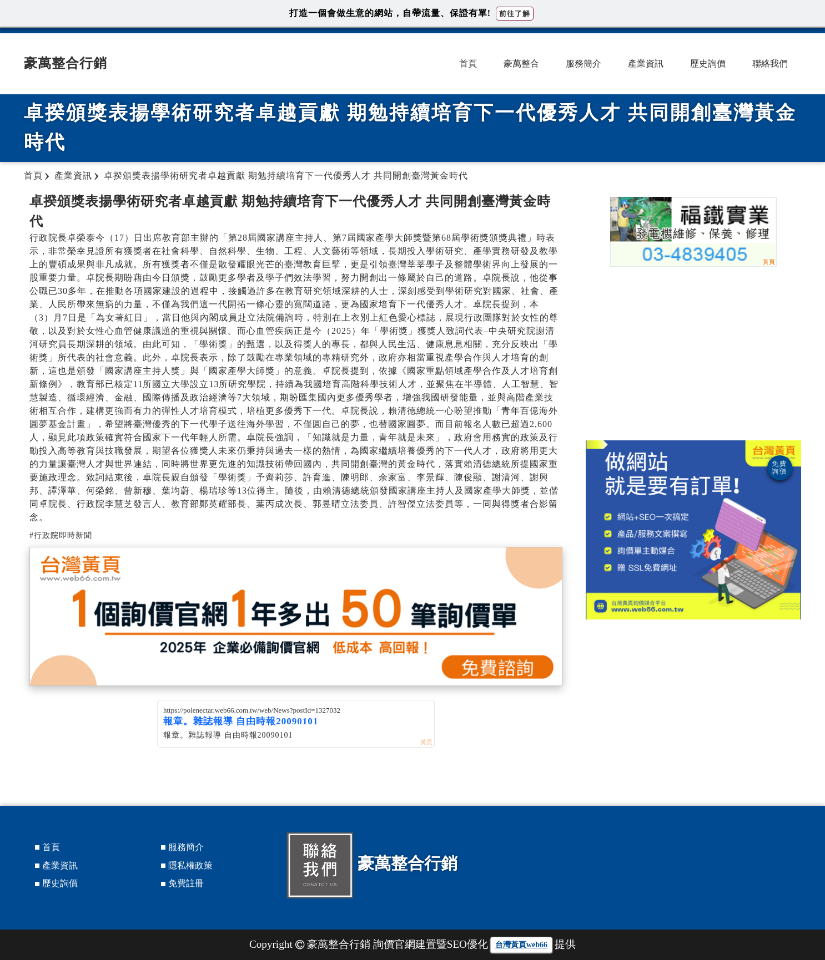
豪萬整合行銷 (65, 63)
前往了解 (514, 13)
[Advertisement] (693, 351)
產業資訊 (645, 63)
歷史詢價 (708, 63)
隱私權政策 (190, 865)
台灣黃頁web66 (521, 945)
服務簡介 (583, 63)
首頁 (468, 63)
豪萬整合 (521, 63)
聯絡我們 (770, 63)
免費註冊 (186, 883)
